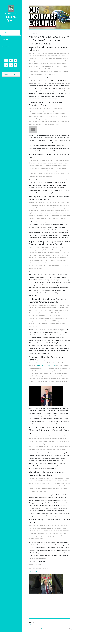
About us (46, 629)
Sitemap (32, 629)
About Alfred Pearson (9, 74)
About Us (5, 39)
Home (4, 32)
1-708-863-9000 (33, 572)
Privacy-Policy (39, 629)
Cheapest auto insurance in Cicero (45, 365)
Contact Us (5, 47)
